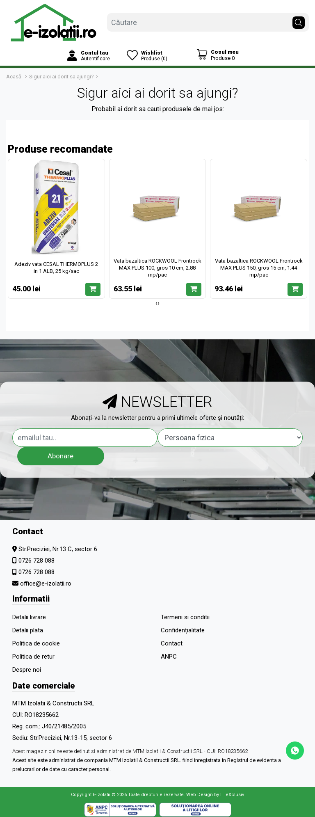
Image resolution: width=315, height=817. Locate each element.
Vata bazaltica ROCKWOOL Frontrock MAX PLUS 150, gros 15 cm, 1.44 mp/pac (259, 268)
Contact (172, 643)
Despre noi (26, 669)
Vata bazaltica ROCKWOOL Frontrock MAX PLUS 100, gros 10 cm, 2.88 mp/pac (157, 268)
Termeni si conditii (185, 617)
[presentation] (156, 303)
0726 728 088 (36, 560)
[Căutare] (298, 20)
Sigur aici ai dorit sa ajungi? (61, 76)
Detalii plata (27, 630)
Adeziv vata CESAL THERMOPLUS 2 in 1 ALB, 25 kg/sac (56, 267)
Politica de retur (33, 656)
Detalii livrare (29, 617)
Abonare (60, 456)
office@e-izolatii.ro (45, 583)
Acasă (13, 76)
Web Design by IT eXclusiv (215, 794)
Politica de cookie (36, 643)
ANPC (169, 656)
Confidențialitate (183, 630)
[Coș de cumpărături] (217, 55)
